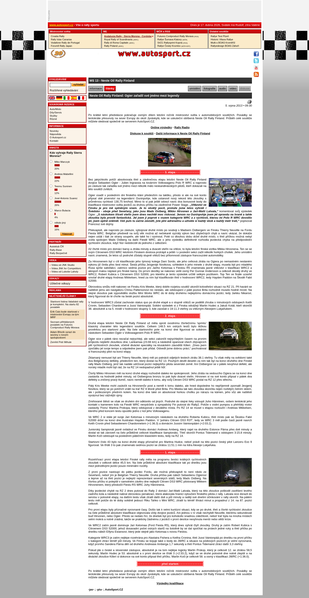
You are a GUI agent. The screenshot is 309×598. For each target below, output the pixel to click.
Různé (53, 118)
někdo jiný (60, 222)
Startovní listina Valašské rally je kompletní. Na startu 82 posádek (66, 304)
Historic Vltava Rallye (222, 39)
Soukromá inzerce (61, 104)
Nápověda (55, 134)
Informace (56, 126)
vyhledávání (57, 79)
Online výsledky (161, 127)
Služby (53, 115)
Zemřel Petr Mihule (61, 342)
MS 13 (94, 80)
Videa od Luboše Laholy (65, 271)
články (110, 88)
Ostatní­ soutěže (219, 31)
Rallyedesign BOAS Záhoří (225, 46)
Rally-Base (56, 249)
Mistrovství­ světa (60, 31)
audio (222, 88)
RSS (167, 31)
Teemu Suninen (63, 186)
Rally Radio (182, 127)
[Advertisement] (113, 106)
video (233, 88)
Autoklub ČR (57, 246)
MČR (159, 31)
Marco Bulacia (62, 210)
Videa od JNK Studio (63, 264)
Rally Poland (113, 46)
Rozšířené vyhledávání (64, 90)
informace (96, 88)
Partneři (55, 241)
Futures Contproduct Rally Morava (178, 36)
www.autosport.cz (61, 25)
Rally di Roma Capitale (119, 42)
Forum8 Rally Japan (61, 46)
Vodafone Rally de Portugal (65, 42)
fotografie (209, 88)
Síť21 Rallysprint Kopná (173, 42)
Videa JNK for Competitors (66, 268)
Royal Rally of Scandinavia (121, 39)
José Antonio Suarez (66, 198)
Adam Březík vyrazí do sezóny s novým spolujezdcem (63, 335)
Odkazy (54, 278)
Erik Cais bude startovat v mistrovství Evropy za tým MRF (64, 314)
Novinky (54, 130)
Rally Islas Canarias (61, 39)
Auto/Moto (55, 109)
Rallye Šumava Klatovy (172, 39)
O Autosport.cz (58, 137)
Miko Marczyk (62, 161)
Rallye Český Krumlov (174, 46)
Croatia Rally (57, 36)
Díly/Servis (56, 112)
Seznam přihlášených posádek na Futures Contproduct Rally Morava (64, 324)
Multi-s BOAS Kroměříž (223, 42)
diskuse (245, 88)
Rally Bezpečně (58, 253)
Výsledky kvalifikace (170, 583)
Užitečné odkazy (60, 283)
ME (105, 31)
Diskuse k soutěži (141, 133)
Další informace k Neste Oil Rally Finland (183, 133)
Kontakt (54, 140)
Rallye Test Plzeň (220, 36)
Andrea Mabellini (64, 174)
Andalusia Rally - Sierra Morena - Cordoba (127, 36)
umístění (194, 88)
